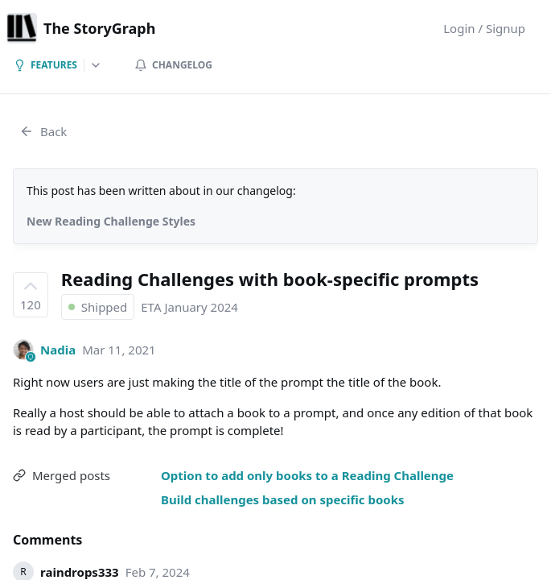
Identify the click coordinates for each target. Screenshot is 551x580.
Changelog (173, 65)
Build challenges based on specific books (283, 499)
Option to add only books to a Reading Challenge (307, 475)
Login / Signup (484, 28)
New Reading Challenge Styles (111, 221)
